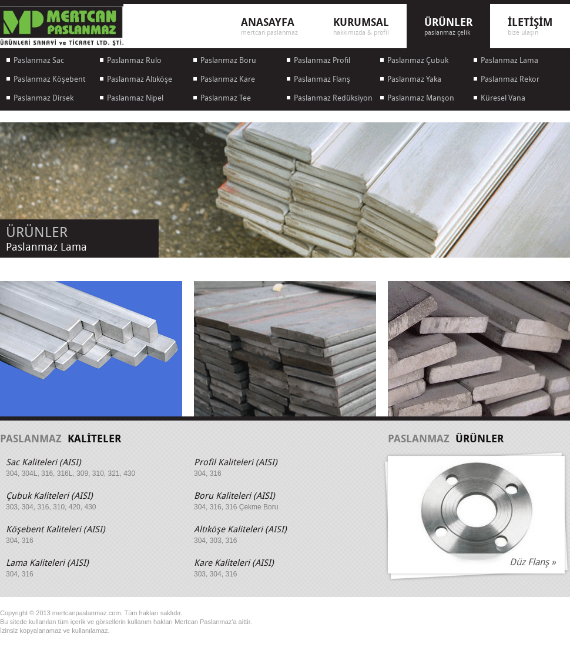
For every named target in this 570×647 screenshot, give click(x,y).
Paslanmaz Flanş (322, 79)
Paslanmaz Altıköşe (139, 79)
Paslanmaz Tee (225, 98)
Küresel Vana (503, 98)
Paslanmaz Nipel (135, 98)
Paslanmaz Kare (227, 79)
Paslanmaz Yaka (414, 79)
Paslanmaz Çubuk (417, 60)
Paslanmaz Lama (509, 60)
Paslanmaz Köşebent (49, 79)
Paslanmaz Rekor (510, 79)
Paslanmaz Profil (322, 60)
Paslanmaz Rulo (134, 60)
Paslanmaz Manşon (420, 98)
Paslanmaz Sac (39, 60)
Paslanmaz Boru (228, 60)
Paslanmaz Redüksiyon (333, 98)
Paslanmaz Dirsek (43, 98)
